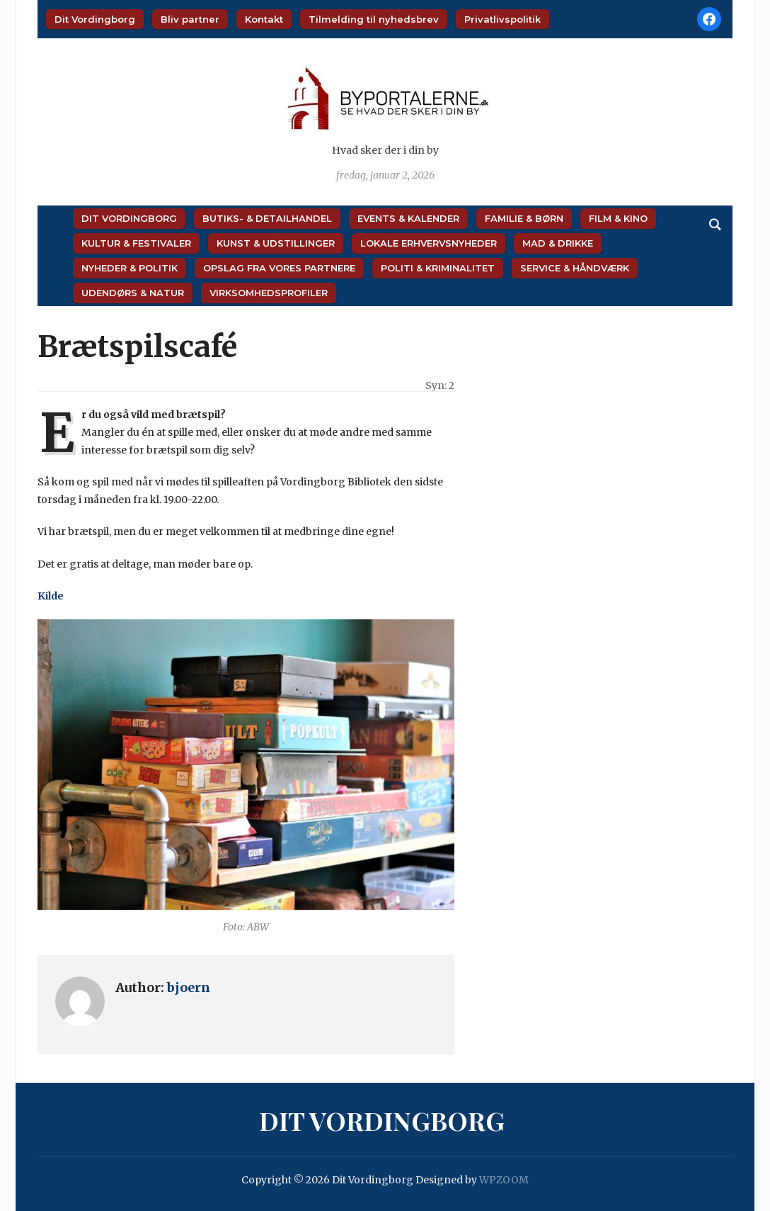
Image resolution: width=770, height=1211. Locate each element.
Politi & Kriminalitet (438, 268)
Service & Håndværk (574, 268)
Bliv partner (190, 19)
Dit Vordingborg (94, 19)
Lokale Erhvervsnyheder (428, 243)
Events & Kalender (408, 218)
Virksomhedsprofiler (268, 292)
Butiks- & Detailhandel (267, 218)
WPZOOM (504, 1179)
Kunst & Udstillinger (276, 243)
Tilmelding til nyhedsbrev (374, 19)
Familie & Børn (524, 218)
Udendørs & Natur (132, 292)
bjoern (188, 987)
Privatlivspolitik (502, 19)
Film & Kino (618, 218)
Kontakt (264, 19)
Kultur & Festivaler (136, 243)
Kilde (51, 596)
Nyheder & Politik (129, 268)
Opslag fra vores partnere (279, 268)
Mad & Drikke (557, 243)
